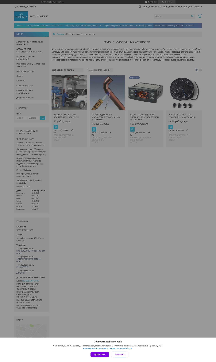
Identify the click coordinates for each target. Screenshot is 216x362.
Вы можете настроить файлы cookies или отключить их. (107, 348)
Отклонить (120, 354)
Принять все (99, 354)
